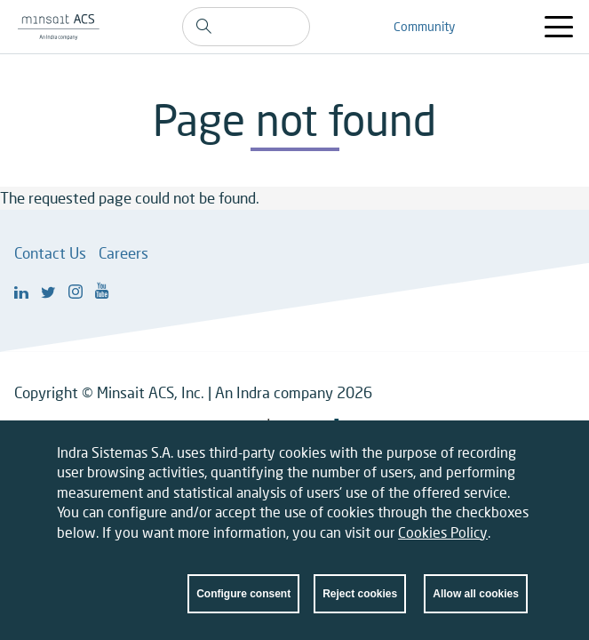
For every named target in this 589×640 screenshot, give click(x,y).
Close (514, 467)
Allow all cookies (476, 605)
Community (424, 26)
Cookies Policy (443, 542)
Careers (123, 253)
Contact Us (50, 253)
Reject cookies (359, 605)
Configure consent (243, 605)
